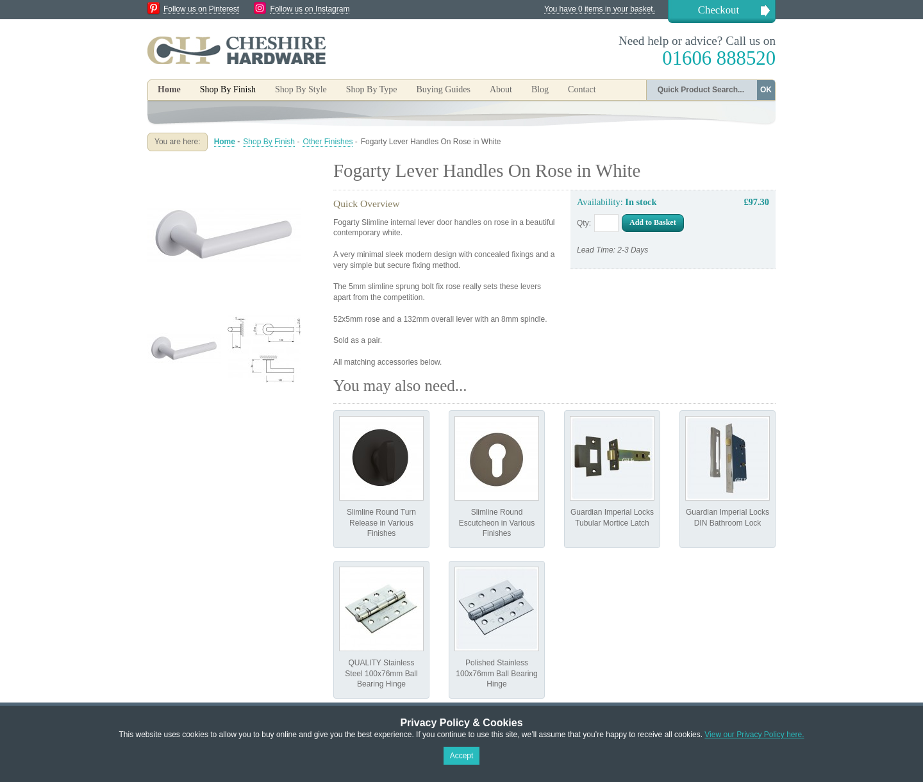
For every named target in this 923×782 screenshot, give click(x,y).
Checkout (718, 10)
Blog (540, 89)
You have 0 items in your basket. (599, 8)
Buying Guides (443, 89)
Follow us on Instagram (309, 8)
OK (766, 89)
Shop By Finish (269, 141)
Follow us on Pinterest (201, 8)
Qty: (584, 223)
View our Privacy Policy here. (754, 734)
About (501, 89)
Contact (582, 89)
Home (169, 89)
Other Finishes (328, 141)
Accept (462, 755)
